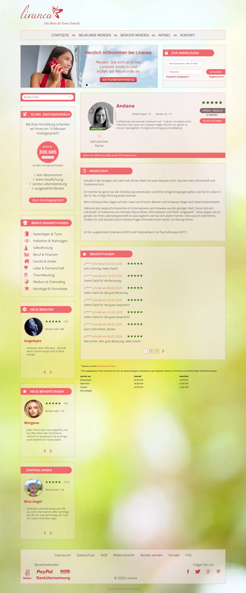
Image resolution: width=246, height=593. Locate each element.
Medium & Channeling (49, 282)
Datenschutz (86, 555)
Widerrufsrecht (123, 555)
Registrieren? (216, 76)
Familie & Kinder (45, 261)
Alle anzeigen (86, 391)
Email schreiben (212, 120)
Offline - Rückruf (212, 110)
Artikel (164, 35)
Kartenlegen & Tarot (47, 234)
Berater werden (134, 35)
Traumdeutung (43, 275)
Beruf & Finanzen (45, 254)
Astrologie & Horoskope (50, 288)
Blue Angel (33, 501)
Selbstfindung (43, 247)
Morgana (31, 422)
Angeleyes (32, 340)
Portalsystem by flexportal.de (123, 588)
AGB (104, 555)
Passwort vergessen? (177, 76)
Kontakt (187, 35)
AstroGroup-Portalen (106, 366)
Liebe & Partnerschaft (48, 268)
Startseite (60, 35)
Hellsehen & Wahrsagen (50, 241)
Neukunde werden (95, 35)
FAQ (189, 555)
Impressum (62, 555)
